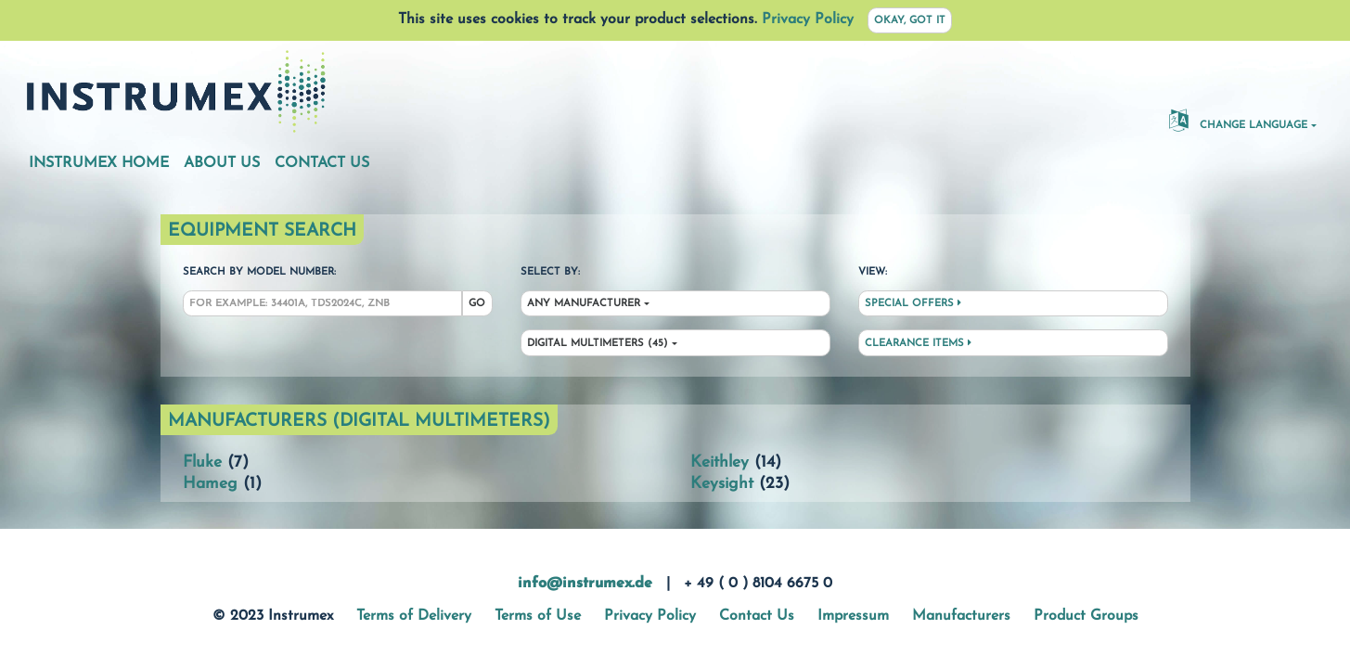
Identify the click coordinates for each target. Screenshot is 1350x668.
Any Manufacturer (583, 304)
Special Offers (913, 303)
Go (477, 304)
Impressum (853, 616)
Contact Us (322, 163)
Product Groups (1086, 616)
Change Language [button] (1238, 120)
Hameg (210, 484)
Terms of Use (538, 616)
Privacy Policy (808, 19)
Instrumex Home (99, 163)
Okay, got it (909, 21)
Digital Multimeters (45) (597, 344)
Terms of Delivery (413, 616)
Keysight (721, 484)
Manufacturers (961, 616)
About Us (222, 163)
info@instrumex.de (585, 583)
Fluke (202, 462)
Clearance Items (918, 343)
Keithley (719, 462)
